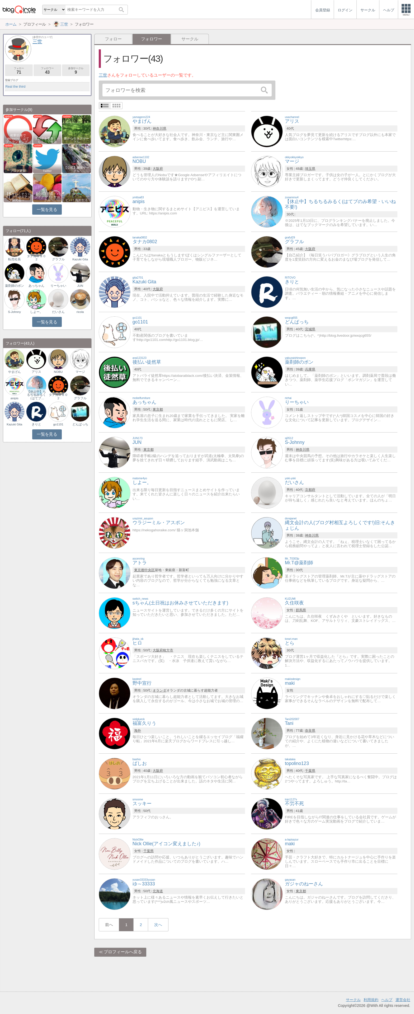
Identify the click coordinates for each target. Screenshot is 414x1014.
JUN (80, 285)
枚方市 (168, 650)
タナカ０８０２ (36, 258)
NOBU (58, 371)
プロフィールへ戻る (123, 952)
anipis (14, 398)
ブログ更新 (18, 170)
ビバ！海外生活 (76, 200)
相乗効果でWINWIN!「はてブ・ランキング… (18, 138)
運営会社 (403, 1000)
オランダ (159, 690)
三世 (103, 75)
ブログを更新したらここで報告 (47, 140)
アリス (36, 371)
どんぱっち (80, 424)
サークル (189, 39)
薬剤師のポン (14, 285)
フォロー (113, 39)
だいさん (58, 311)
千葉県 (310, 771)
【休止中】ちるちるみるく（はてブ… (36, 395)
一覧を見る (47, 209)
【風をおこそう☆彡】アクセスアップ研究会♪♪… (18, 197)
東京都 (158, 409)
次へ (158, 924)
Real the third (15, 86)
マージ (80, 371)
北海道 (158, 891)
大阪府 (158, 169)
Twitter (47, 170)
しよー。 (36, 311)
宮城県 (310, 329)
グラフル (58, 259)
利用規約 (371, 1000)
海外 (137, 731)
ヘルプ (386, 1000)
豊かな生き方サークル (76, 140)
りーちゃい (58, 285)
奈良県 (310, 731)
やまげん (14, 371)
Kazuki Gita (80, 259)
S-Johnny (14, 311)
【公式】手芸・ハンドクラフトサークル (47, 197)
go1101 (58, 424)
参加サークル (76, 70)
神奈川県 (159, 128)
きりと (36, 424)
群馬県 (301, 610)
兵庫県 (310, 369)
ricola (80, 311)
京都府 (310, 490)
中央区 (149, 570)
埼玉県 (310, 169)
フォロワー (47, 70)
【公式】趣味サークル (76, 169)
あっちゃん (36, 285)
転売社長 (14, 259)
